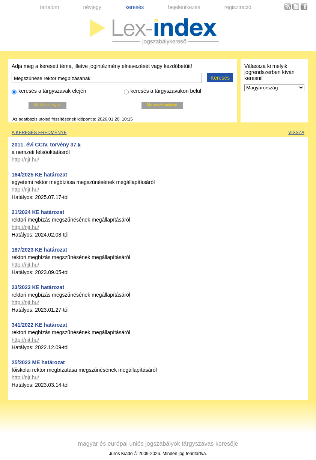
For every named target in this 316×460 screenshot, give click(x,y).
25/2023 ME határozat (38, 362)
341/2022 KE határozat (39, 325)
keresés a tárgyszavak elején (49, 92)
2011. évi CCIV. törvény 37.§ (46, 145)
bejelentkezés (184, 7)
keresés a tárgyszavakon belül (162, 92)
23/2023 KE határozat (38, 287)
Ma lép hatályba (47, 105)
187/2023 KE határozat (39, 250)
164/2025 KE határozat (39, 175)
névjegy (92, 7)
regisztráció (237, 7)
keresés (134, 7)
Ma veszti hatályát (162, 105)
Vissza (296, 132)
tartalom (49, 7)
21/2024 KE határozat (38, 212)
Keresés (220, 78)
